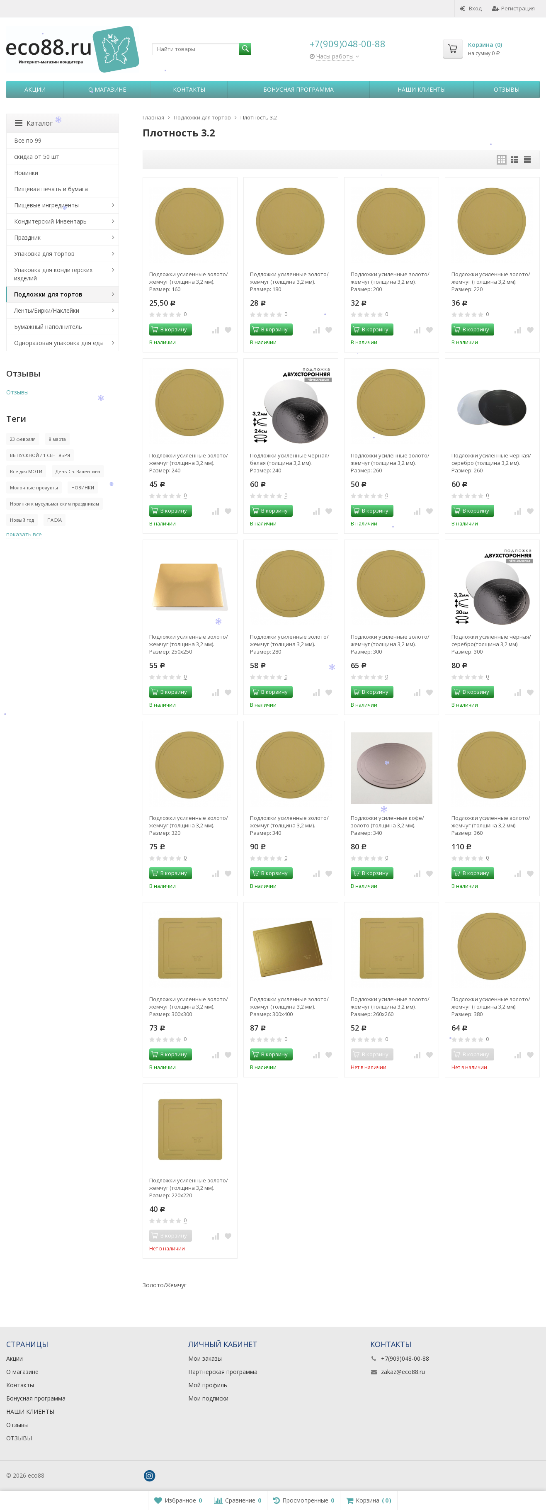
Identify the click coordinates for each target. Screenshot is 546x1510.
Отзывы (506, 89)
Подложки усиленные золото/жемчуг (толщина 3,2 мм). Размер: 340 (289, 825)
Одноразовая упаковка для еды (59, 343)
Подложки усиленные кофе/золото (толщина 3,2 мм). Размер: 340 (387, 825)
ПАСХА (54, 520)
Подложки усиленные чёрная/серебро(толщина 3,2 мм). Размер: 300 (491, 644)
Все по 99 (27, 140)
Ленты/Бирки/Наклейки (46, 310)
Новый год (22, 520)
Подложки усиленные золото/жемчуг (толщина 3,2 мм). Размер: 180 (289, 281)
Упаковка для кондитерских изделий (53, 274)
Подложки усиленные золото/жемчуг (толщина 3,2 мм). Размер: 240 (188, 463)
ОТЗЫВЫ (19, 1438)
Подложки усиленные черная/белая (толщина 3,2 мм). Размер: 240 (290, 463)
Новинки (26, 173)
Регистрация (513, 8)
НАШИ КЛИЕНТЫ (422, 89)
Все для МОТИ (26, 471)
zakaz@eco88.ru (403, 1372)
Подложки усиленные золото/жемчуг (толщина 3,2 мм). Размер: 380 (490, 1006)
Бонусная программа (298, 89)
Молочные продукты (34, 487)
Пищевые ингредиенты (46, 205)
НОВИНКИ (82, 487)
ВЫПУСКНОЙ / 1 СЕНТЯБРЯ (40, 455)
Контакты (189, 89)
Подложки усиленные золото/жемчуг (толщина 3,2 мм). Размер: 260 (390, 463)
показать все (24, 534)
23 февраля (23, 439)
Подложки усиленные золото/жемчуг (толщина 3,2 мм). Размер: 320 (188, 825)
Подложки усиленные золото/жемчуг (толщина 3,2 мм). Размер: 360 (490, 825)
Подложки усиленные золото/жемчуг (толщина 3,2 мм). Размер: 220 (490, 281)
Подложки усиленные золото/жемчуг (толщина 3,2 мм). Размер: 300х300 (188, 1006)
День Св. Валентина (78, 471)
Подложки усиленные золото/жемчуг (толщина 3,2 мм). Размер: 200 (390, 281)
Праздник (27, 237)
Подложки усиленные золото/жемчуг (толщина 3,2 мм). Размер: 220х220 (188, 1188)
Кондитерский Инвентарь (50, 221)
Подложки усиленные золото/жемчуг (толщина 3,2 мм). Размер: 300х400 (289, 1006)
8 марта (57, 439)
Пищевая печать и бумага (51, 189)
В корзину (169, 329)
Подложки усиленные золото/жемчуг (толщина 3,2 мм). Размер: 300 (390, 644)
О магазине (107, 89)
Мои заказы (205, 1358)
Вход (471, 8)
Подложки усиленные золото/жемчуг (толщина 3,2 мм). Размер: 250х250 (188, 644)
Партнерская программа (222, 1372)
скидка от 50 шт (36, 156)
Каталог (34, 123)
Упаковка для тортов (44, 254)
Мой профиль (207, 1385)
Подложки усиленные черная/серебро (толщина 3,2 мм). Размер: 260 (491, 463)
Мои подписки (208, 1398)
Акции (35, 89)
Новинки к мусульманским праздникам (54, 504)
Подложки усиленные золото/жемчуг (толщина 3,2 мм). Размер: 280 (289, 644)
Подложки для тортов (48, 294)
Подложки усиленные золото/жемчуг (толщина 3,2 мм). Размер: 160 (188, 281)
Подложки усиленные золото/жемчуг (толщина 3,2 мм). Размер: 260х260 (390, 1006)
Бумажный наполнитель (48, 327)
